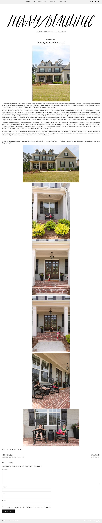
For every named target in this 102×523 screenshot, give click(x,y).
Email (4, 494)
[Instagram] (90, 2)
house (11, 449)
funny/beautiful (12, 520)
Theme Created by (92, 520)
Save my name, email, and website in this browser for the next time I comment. (27, 507)
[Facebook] (95, 2)
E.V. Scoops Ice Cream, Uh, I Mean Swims (13, 456)
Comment (5, 469)
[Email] (98, 2)
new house (17, 449)
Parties (53, 1)
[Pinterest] (93, 2)
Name (4, 487)
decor (6, 449)
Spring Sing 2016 (95, 456)
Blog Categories (40, 1)
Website (4, 500)
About (27, 1)
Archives (62, 1)
